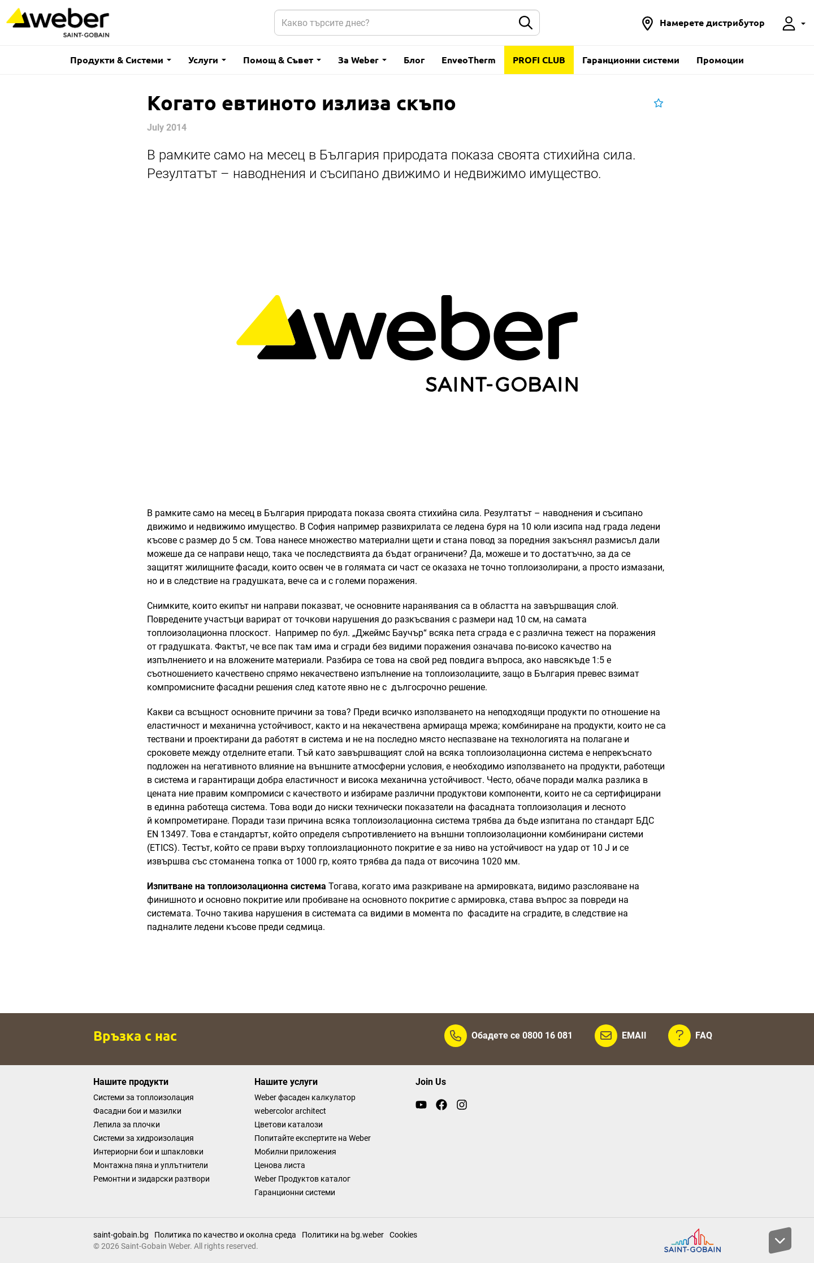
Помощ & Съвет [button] (282, 60)
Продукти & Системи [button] (120, 60)
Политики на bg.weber (343, 1234)
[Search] (394, 22)
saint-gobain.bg (121, 1234)
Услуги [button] (207, 60)
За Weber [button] (362, 60)
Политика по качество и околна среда (225, 1234)
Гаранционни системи (630, 60)
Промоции (720, 60)
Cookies (403, 1234)
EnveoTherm (468, 60)
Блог (414, 60)
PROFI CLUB (539, 60)
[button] (702, 22)
